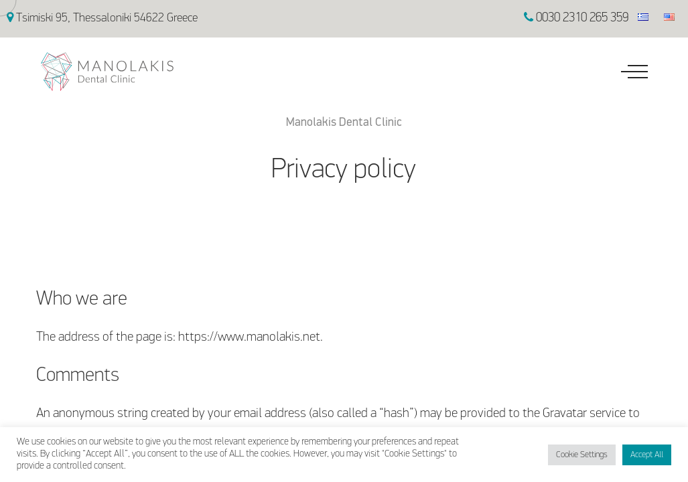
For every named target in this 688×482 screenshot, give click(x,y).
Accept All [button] (646, 455)
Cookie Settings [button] (582, 455)
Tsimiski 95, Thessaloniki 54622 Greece (102, 18)
